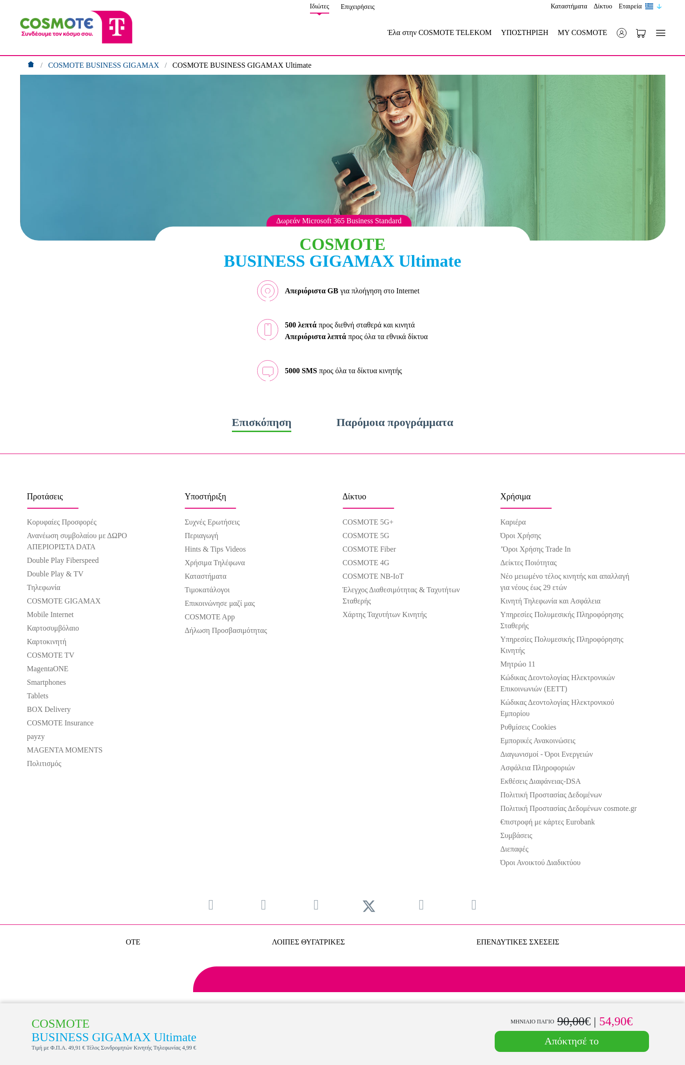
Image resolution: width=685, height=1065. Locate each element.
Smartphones (46, 682)
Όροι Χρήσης (520, 536)
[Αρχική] (32, 65)
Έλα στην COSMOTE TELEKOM (440, 32)
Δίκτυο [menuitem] (355, 496)
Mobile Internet (50, 614)
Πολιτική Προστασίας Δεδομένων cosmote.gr (568, 808)
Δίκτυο (603, 6)
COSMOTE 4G (366, 563)
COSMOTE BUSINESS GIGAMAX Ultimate (242, 65)
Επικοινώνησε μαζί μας (220, 603)
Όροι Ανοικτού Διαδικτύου (540, 862)
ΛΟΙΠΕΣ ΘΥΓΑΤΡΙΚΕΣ (308, 942)
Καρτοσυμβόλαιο (53, 628)
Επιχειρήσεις (358, 6)
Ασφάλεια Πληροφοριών (537, 768)
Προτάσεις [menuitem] (45, 496)
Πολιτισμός (44, 763)
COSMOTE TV (51, 655)
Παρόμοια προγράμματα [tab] (394, 422)
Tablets (38, 696)
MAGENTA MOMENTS (65, 750)
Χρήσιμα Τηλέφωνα (215, 563)
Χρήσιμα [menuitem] (515, 496)
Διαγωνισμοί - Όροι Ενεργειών (546, 754)
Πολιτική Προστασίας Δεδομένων (551, 795)
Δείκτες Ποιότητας (528, 563)
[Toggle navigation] (658, 33)
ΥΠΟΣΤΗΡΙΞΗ (524, 32)
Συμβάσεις (516, 835)
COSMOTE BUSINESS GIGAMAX (104, 65)
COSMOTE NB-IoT (373, 576)
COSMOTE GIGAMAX (64, 601)
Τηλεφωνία (44, 587)
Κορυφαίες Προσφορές (62, 522)
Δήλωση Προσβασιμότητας (226, 630)
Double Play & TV (55, 574)
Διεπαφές (514, 849)
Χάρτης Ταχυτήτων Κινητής (385, 614)
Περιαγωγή (201, 536)
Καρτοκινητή (47, 642)
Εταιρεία (630, 6)
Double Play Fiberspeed (63, 560)
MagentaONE (48, 669)
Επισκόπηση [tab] (262, 422)
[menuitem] (211, 904)
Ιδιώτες (319, 6)
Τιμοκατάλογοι (207, 590)
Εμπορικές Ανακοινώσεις (538, 741)
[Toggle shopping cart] (641, 32)
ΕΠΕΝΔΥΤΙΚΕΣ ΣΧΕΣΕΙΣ (517, 942)
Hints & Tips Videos (215, 549)
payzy (36, 736)
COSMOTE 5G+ (368, 522)
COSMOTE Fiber (369, 549)
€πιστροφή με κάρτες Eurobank (547, 822)
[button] (622, 33)
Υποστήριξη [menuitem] (205, 496)
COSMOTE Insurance (60, 723)
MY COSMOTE (582, 32)
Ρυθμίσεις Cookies (528, 727)
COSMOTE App (210, 617)
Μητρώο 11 (517, 664)
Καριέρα (513, 522)
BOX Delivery (49, 709)
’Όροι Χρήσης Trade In (535, 549)
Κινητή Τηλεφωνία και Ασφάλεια (550, 601)
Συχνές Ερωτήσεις (212, 522)
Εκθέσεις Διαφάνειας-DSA (540, 781)
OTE (133, 942)
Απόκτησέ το (572, 1041)
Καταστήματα (569, 6)
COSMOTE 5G (366, 536)
